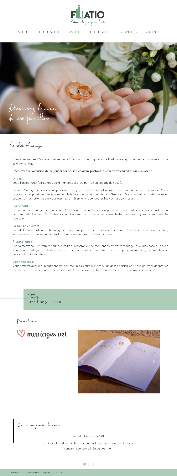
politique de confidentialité (51, 472)
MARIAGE (75, 32)
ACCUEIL (24, 32)
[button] (82, 361)
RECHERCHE (100, 32)
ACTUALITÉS (127, 32)
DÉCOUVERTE (49, 32)
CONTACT (151, 32)
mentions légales (32, 472)
